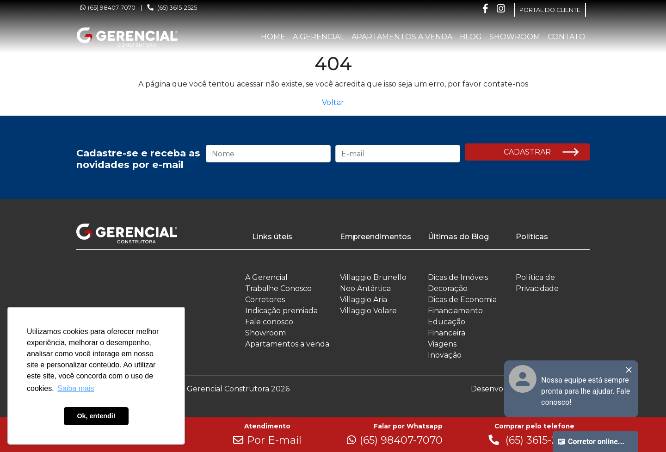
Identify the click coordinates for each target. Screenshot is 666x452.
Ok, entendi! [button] (96, 416)
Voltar (333, 102)
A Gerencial (318, 36)
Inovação (445, 355)
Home (273, 36)
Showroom (514, 36)
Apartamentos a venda (402, 36)
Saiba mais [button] (75, 388)
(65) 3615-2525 (172, 7)
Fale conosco (269, 321)
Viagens (442, 344)
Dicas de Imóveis (458, 277)
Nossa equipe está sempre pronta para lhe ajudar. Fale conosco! (585, 391)
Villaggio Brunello (373, 277)
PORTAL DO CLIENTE (549, 9)
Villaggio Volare (368, 310)
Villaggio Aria (363, 299)
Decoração (448, 288)
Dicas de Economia (462, 299)
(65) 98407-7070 (108, 7)
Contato (567, 36)
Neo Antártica (365, 288)
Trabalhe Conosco (278, 288)
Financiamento (455, 310)
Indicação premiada (281, 310)
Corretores (265, 299)
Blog (471, 36)
